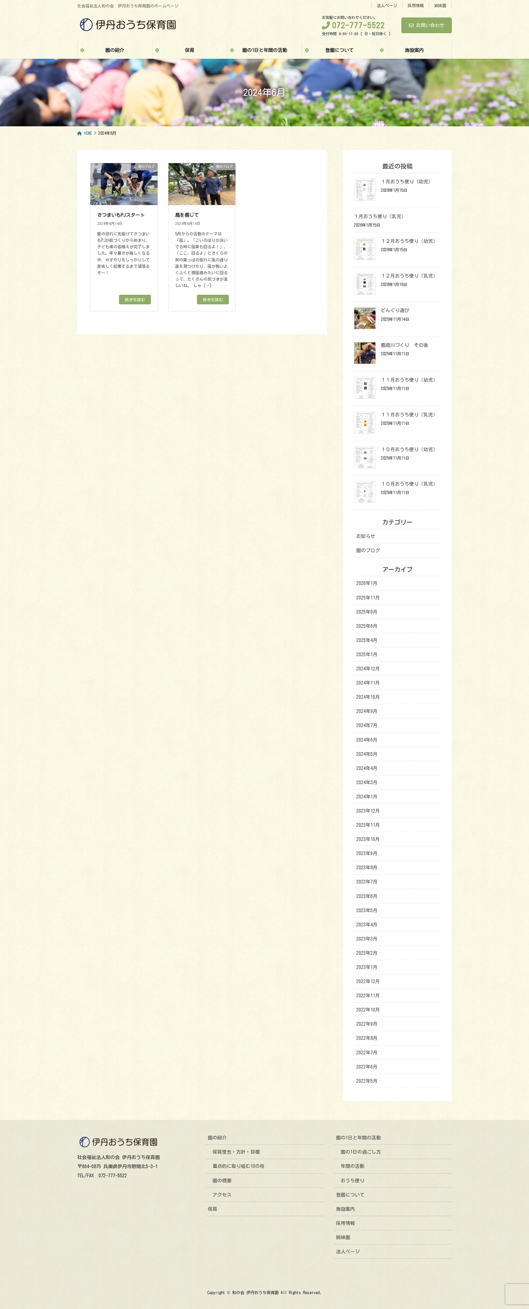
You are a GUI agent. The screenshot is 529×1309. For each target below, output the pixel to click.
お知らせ (365, 536)
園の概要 (222, 1180)
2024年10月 (368, 697)
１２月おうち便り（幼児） (409, 241)
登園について (350, 1194)
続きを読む (135, 300)
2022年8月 (367, 1038)
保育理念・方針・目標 (236, 1152)
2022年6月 (367, 1066)
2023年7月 (367, 881)
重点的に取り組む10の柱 (238, 1166)
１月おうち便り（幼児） (407, 181)
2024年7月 (367, 725)
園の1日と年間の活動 (358, 1137)
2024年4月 (367, 768)
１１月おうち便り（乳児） (409, 414)
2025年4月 (367, 640)
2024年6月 (367, 740)
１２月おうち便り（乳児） (409, 276)
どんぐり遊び (395, 310)
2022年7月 (367, 1052)
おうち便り (352, 1180)
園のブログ (368, 550)
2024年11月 (368, 683)
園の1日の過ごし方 (361, 1152)
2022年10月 (368, 1009)
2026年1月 (367, 583)
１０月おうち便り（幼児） (409, 449)
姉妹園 (440, 5)
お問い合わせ (426, 25)
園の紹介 (217, 1137)
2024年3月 (367, 782)
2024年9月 (367, 711)
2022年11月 (368, 995)
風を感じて (187, 215)
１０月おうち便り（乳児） (409, 484)
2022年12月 (368, 981)
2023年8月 (367, 867)
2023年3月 (367, 938)
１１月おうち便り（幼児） (409, 380)
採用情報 (416, 5)
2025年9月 (367, 612)
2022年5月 (367, 1081)
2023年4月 (367, 924)
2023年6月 (367, 896)
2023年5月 (367, 910)
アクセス (222, 1194)
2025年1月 (367, 654)
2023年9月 (367, 853)
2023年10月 (368, 839)
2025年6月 (367, 626)
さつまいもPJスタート (121, 215)
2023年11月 (368, 825)
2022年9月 (367, 1024)
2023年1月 (367, 967)
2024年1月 (367, 796)
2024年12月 (368, 668)
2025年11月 (368, 597)
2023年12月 (368, 810)
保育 (212, 1209)
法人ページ (387, 5)
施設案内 (345, 1209)
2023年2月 (367, 953)
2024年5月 (367, 754)
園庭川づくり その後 (404, 345)
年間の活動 (352, 1166)
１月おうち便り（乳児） (380, 216)
